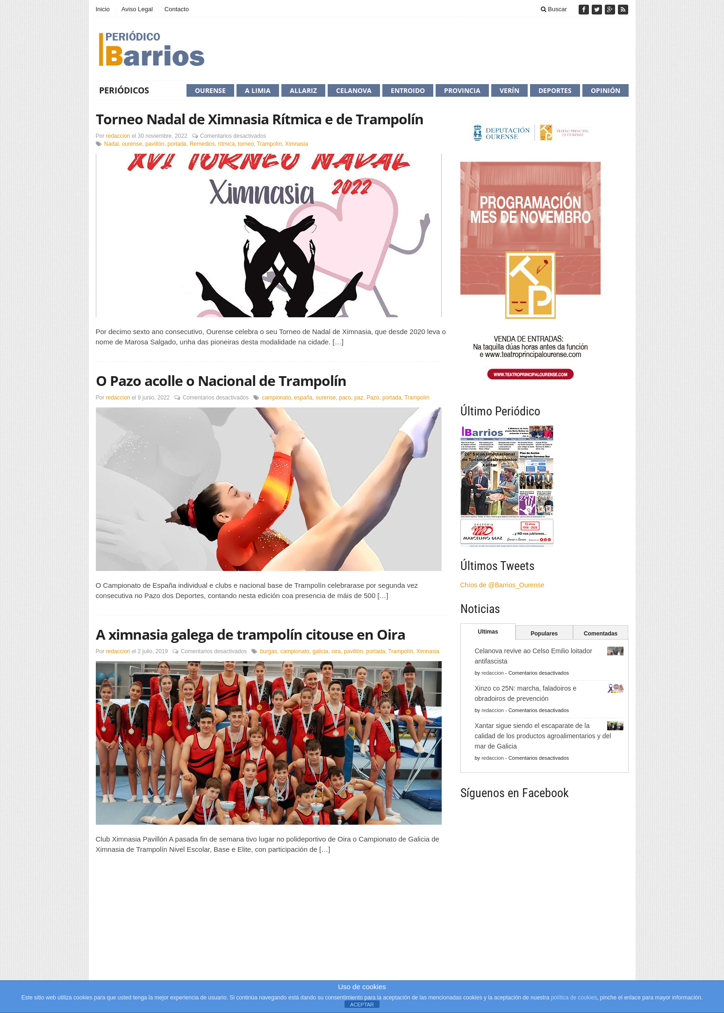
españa (303, 397)
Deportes (555, 90)
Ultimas (488, 631)
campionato (276, 397)
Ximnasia (296, 144)
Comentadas (600, 633)
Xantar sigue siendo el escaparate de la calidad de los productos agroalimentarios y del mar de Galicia (543, 736)
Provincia (462, 90)
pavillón (155, 144)
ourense (132, 144)
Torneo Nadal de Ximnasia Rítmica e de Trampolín (259, 118)
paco (345, 397)
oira (336, 651)
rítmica (226, 144)
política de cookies (574, 997)
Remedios (202, 144)
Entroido (408, 90)
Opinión (605, 90)
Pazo (372, 397)
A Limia (258, 90)
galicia (320, 651)
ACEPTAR (362, 1004)
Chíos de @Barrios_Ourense (502, 585)
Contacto (177, 9)
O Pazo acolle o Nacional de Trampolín (221, 380)
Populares (544, 633)
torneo (246, 144)
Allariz (303, 90)
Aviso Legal (137, 9)
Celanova (354, 90)
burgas (268, 651)
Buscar (554, 9)
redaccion (118, 136)
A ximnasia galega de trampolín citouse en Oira (250, 634)
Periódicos (124, 90)
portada (176, 144)
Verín (509, 90)
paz (358, 397)
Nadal (111, 144)
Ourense (210, 90)
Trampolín (269, 144)
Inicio (103, 9)
